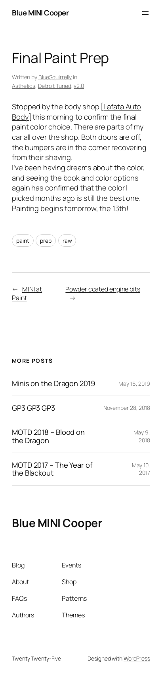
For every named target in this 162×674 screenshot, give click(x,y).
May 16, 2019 (134, 383)
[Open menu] (145, 13)
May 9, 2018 (141, 436)
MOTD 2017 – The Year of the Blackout (52, 469)
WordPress (137, 658)
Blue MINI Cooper (40, 13)
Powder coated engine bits (102, 289)
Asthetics (23, 85)
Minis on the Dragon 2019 (53, 383)
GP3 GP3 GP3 (33, 408)
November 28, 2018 (126, 407)
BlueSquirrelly (55, 77)
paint (22, 240)
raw (67, 240)
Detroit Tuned (54, 85)
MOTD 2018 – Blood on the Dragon (48, 436)
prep (45, 240)
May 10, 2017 (141, 469)
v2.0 (79, 85)
